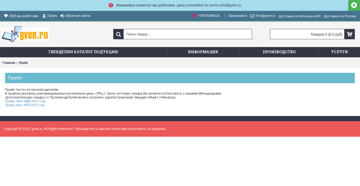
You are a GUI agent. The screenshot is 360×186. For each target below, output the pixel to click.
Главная (9, 63)
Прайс (23, 63)
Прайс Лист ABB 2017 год (25, 101)
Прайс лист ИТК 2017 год (24, 105)
